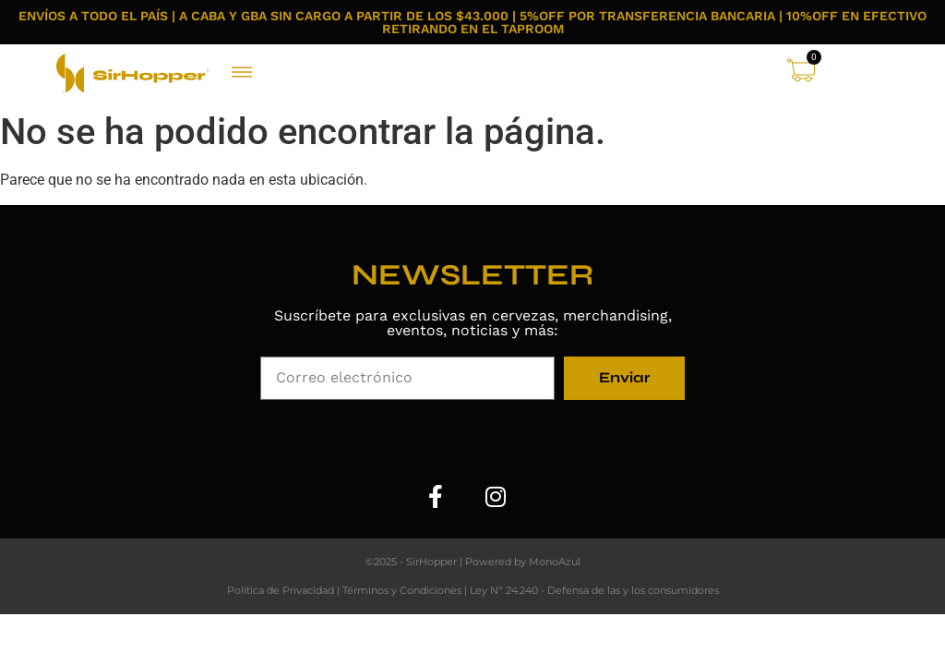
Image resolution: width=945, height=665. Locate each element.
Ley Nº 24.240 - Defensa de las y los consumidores (594, 590)
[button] (242, 73)
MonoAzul (554, 561)
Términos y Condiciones (401, 590)
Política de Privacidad (280, 590)
